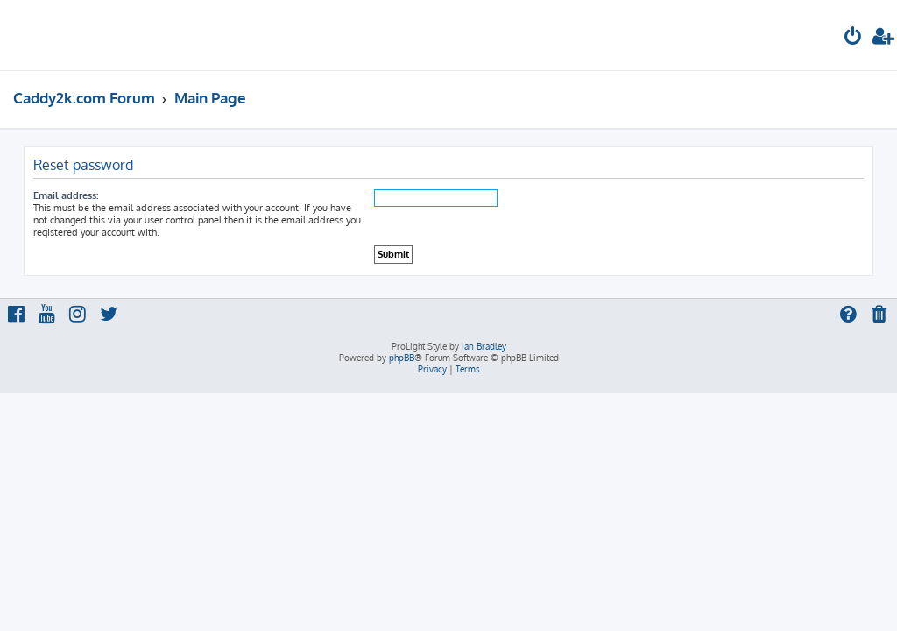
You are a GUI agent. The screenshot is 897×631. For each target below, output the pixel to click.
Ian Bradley (484, 346)
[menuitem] (853, 38)
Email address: (65, 195)
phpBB (401, 357)
